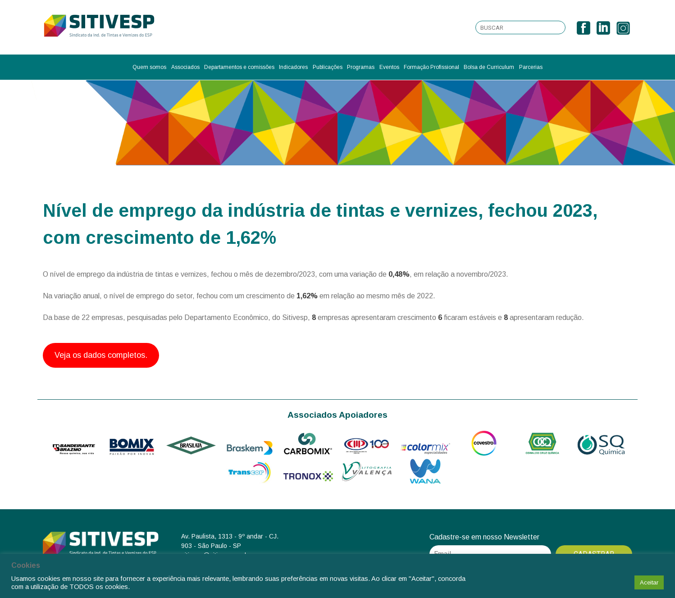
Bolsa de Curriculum (489, 67)
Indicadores (293, 67)
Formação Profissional (431, 67)
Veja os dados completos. (101, 355)
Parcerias (531, 67)
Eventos (389, 67)
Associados (185, 67)
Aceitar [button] (649, 582)
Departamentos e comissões (239, 67)
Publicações (327, 67)
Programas (360, 67)
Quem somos (149, 67)
